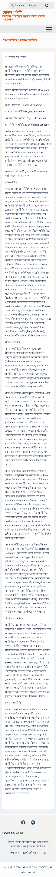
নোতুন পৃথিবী (12, 12)
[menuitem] (18, 5)
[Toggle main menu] (28, 29)
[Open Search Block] (47, 5)
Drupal (19, 832)
